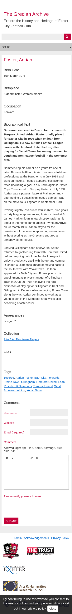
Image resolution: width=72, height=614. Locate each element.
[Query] (36, 37)
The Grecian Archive (26, 14)
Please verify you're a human (22, 496)
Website (9, 422)
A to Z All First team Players (21, 339)
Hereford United (46, 381)
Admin (17, 538)
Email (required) (14, 432)
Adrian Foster (24, 377)
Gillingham (28, 381)
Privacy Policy (60, 538)
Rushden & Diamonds (18, 386)
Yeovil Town (33, 390)
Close (52, 608)
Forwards (53, 377)
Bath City (40, 377)
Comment (10, 441)
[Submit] (67, 37)
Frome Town (12, 381)
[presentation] (7, 458)
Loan (61, 381)
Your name (11, 413)
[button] (7, 458)
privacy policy (36, 608)
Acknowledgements (36, 538)
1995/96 (9, 377)
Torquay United (43, 386)
